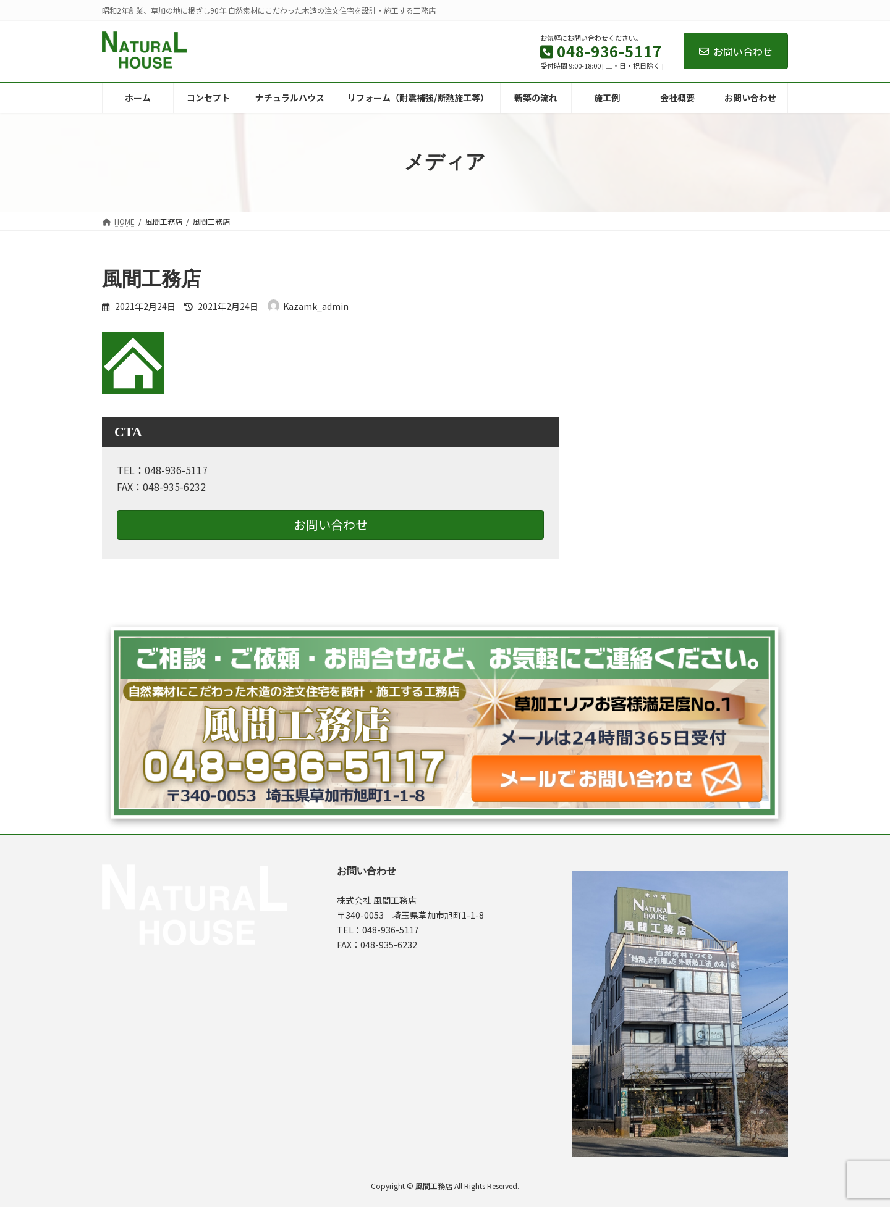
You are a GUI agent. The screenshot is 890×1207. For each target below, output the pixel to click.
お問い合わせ (736, 51)
